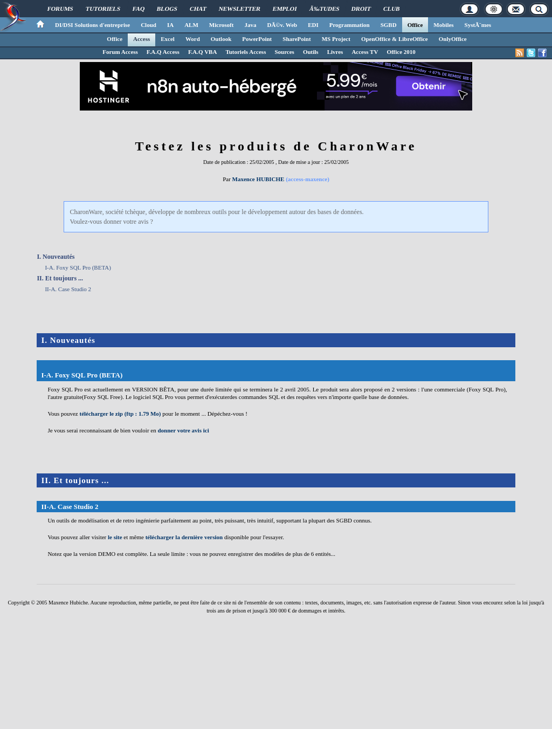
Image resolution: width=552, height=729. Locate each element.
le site (115, 537)
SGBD (389, 25)
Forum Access (120, 52)
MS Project (336, 39)
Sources (284, 52)
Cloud (148, 25)
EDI (313, 25)
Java (250, 25)
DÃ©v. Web (282, 25)
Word (192, 39)
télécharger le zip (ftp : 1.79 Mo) (120, 413)
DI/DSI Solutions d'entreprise (92, 25)
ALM (191, 25)
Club (392, 8)
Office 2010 (401, 52)
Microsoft (221, 25)
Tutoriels (103, 8)
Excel (168, 39)
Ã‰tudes (324, 8)
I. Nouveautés (55, 256)
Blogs (167, 8)
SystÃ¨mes (478, 25)
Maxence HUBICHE (258, 179)
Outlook (221, 39)
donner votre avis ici (183, 430)
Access (141, 39)
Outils (311, 52)
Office (415, 25)
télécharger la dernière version (184, 537)
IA (170, 25)
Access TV (364, 52)
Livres (335, 52)
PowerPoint (257, 39)
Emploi (285, 8)
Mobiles (443, 25)
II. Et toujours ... (60, 278)
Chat (198, 8)
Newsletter (239, 8)
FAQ (139, 8)
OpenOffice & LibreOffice (394, 39)
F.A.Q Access (163, 52)
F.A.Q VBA (202, 52)
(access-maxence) (307, 179)
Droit (361, 8)
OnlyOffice (453, 39)
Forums (60, 8)
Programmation (349, 25)
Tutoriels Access (245, 52)
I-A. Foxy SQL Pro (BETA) (78, 267)
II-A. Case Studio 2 (68, 289)
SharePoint (296, 39)
